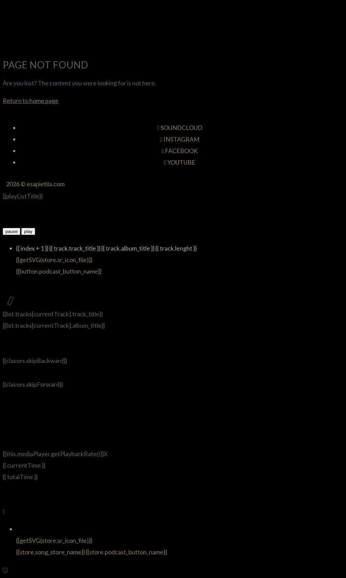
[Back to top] (4, 569)
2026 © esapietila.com (35, 184)
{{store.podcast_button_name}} (126, 552)
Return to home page (30, 100)
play (28, 231)
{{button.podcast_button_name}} (58, 271)
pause (11, 231)
